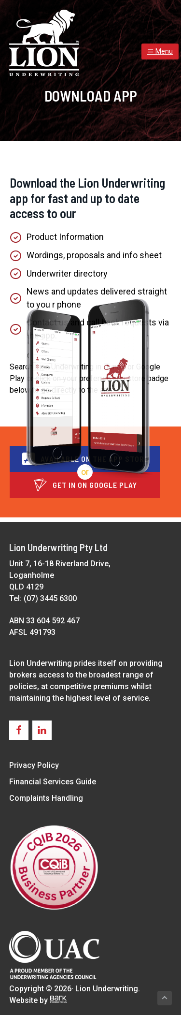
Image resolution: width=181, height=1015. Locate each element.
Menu (160, 51)
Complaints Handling (46, 798)
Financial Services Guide (52, 781)
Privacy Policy (34, 765)
